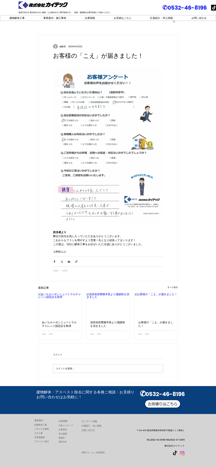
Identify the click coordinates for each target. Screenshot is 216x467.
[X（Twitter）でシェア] (61, 261)
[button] (174, 21)
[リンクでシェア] (76, 261)
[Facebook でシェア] (54, 261)
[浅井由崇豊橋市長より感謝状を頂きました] (108, 305)
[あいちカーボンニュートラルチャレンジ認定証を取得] (59, 305)
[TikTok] (175, 453)
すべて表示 (172, 287)
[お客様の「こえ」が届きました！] (156, 305)
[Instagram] (182, 453)
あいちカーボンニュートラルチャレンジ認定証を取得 (59, 324)
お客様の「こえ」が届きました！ (155, 324)
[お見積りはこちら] (162, 404)
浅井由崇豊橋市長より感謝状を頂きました (107, 324)
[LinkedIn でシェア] (69, 261)
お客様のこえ (60, 251)
